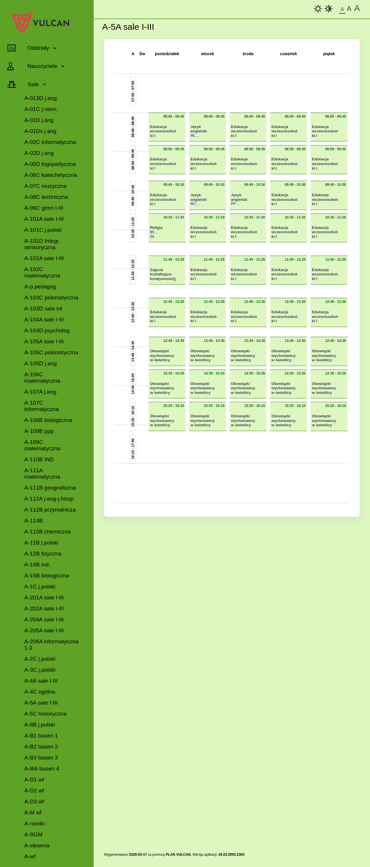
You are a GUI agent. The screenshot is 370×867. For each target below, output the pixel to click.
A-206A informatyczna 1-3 (51, 644)
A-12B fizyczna (42, 554)
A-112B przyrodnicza (50, 510)
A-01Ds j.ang (40, 131)
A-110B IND (39, 459)
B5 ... (154, 232)
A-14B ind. (37, 565)
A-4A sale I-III (41, 681)
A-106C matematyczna (42, 377)
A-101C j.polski (43, 230)
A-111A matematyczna (42, 473)
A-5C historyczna (45, 714)
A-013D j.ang (40, 98)
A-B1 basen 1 (41, 736)
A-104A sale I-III (44, 319)
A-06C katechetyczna (50, 175)
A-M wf (33, 812)
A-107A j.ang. (41, 392)
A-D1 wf (34, 780)
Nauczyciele (41, 66)
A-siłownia (36, 845)
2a (152, 236)
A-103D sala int (43, 308)
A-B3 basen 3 (41, 758)
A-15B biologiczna (46, 576)
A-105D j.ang (40, 363)
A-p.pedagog (40, 287)
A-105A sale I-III (44, 341)
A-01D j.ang (38, 120)
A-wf (29, 856)
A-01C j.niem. (41, 109)
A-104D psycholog (47, 330)
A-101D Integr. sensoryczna (42, 244)
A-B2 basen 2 (41, 747)
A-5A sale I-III (41, 703)
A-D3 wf (34, 802)
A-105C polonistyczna (51, 352)
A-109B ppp (38, 431)
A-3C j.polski (40, 670)
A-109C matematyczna (42, 445)
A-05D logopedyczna (50, 164)
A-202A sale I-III (44, 608)
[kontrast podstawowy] (318, 8)
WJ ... (194, 204)
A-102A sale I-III (44, 258)
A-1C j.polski (40, 586)
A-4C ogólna (39, 692)
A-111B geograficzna (50, 488)
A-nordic (34, 823)
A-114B (33, 521)
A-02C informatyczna (50, 142)
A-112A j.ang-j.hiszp (49, 499)
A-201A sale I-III (44, 597)
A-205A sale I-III (44, 630)
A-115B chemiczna (47, 532)
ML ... (194, 136)
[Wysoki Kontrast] (328, 8)
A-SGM (33, 834)
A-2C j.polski (40, 659)
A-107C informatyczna (41, 406)
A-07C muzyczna (45, 186)
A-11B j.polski (41, 543)
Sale (32, 84)
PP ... (235, 204)
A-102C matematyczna (42, 272)
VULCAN (183, 855)
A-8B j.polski (39, 725)
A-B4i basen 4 (41, 769)
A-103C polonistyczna (51, 297)
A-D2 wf (34, 791)
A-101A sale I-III (44, 219)
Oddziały (37, 48)
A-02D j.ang (38, 153)
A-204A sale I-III (44, 619)
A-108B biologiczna (48, 420)
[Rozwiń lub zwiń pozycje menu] (28, 48)
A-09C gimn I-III (43, 208)
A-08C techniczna (46, 197)
